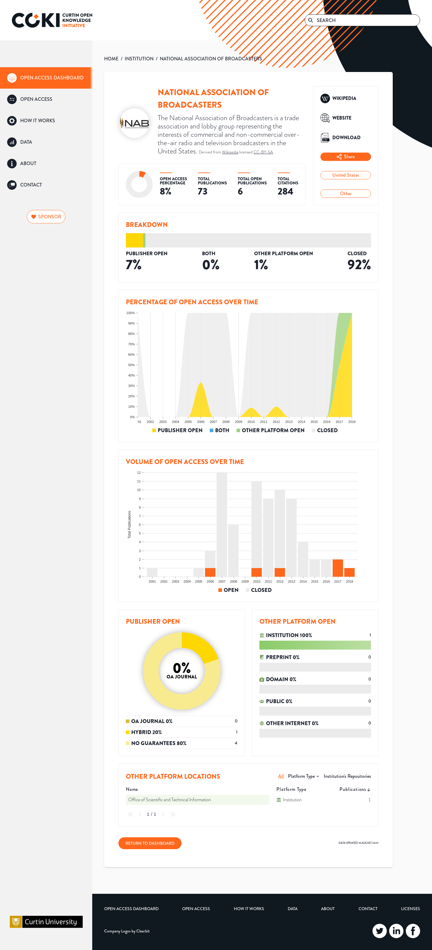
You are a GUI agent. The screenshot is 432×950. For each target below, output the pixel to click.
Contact (368, 909)
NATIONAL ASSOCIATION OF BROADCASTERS (211, 58)
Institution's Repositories (347, 776)
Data (293, 909)
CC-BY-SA (263, 152)
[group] (46, 78)
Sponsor (46, 216)
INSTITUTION (139, 58)
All (281, 776)
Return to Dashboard (150, 843)
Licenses (410, 909)
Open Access (196, 909)
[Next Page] (163, 814)
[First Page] (130, 814)
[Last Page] (172, 814)
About (328, 909)
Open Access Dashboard (131, 909)
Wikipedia (230, 152)
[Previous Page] (140, 814)
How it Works (249, 909)
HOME (111, 58)
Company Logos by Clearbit (127, 931)
